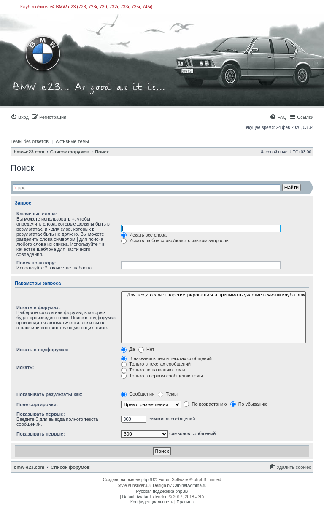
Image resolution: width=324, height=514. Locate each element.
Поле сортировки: (37, 404)
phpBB (147, 479)
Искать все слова (144, 234)
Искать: (25, 367)
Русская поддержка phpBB (162, 491)
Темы (168, 393)
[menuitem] (20, 117)
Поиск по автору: (36, 262)
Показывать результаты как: (49, 394)
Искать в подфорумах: (42, 349)
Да (128, 349)
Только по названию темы (153, 369)
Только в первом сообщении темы (162, 375)
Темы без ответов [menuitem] (30, 141)
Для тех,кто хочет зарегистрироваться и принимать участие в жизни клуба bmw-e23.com (213, 295)
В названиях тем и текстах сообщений (166, 358)
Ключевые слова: (36, 213)
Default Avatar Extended (144, 497)
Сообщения (137, 393)
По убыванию (248, 403)
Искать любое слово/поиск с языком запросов (174, 240)
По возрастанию (205, 403)
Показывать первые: (40, 414)
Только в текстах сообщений (156, 363)
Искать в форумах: (38, 307)
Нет (146, 349)
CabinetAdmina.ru (190, 485)
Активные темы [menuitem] (72, 141)
